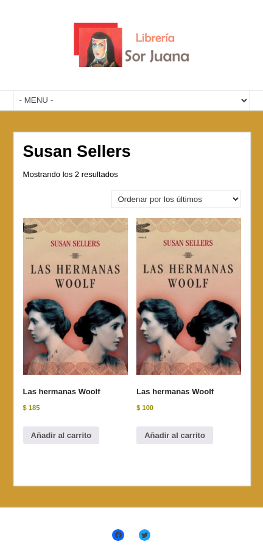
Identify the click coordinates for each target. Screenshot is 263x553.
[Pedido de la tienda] (176, 199)
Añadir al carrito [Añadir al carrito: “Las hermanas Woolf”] (61, 435)
